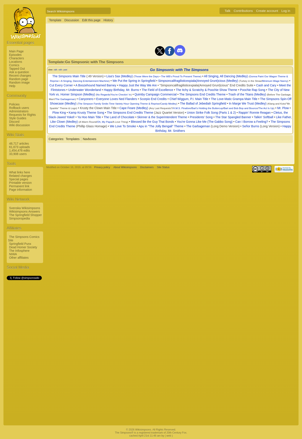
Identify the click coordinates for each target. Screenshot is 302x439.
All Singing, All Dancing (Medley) (226, 76)
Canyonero (86, 99)
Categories (56, 139)
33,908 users (18, 154)
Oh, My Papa (104, 121)
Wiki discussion (19, 125)
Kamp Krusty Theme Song (86, 112)
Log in (285, 11)
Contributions (243, 11)
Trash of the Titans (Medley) (247, 94)
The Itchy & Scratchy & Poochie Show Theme (206, 90)
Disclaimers (147, 167)
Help (12, 86)
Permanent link (19, 186)
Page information (20, 189)
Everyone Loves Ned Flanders (116, 99)
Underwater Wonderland (84, 90)
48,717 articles (19, 143)
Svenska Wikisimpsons (24, 208)
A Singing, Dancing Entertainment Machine (85, 80)
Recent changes (20, 75)
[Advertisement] (24, 346)
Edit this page (91, 20)
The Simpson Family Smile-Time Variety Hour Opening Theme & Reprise (119, 103)
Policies (14, 104)
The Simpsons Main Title (69, 76)
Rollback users (19, 108)
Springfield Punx (20, 243)
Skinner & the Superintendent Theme (162, 117)
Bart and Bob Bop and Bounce (241, 108)
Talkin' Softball (263, 117)
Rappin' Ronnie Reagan (255, 112)
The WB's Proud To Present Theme (181, 76)
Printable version (20, 182)
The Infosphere (19, 250)
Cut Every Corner (61, 85)
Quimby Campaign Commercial (156, 94)
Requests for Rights (22, 114)
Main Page (16, 51)
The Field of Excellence (157, 90)
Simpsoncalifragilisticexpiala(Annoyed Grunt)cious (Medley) (198, 80)
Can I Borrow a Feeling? (251, 121)
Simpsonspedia (19, 218)
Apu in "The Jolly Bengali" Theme (161, 126)
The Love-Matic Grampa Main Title (234, 99)
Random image (19, 82)
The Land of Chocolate (119, 117)
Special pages (18, 179)
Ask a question (19, 72)
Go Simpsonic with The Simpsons (179, 70)
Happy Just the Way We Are (138, 85)
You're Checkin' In (121, 94)
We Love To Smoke (123, 126)
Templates (73, 139)
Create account (267, 11)
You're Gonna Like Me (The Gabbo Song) (204, 121)
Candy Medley (168, 103)
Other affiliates (19, 257)
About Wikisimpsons (125, 167)
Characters (16, 58)
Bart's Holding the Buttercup (207, 108)
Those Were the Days (146, 76)
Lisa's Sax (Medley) (119, 76)
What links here (19, 172)
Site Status (163, 167)
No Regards (103, 94)
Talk (228, 11)
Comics (14, 65)
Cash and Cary (266, 85)
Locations (15, 61)
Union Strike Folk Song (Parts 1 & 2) (211, 112)
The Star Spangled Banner (233, 117)
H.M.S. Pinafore (182, 108)
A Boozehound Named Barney (95, 85)
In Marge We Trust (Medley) (247, 103)
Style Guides (17, 118)
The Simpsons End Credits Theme (202, 94)
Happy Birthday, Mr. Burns (121, 90)
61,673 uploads (19, 147)
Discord (14, 121)
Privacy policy (102, 167)
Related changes (20, 176)
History (108, 20)
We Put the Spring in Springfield (133, 80)
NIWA (13, 254)
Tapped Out (17, 68)
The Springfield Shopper (25, 215)
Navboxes (89, 139)
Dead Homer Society (23, 247)
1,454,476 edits (19, 150)
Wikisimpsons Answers (24, 211)
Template (55, 20)
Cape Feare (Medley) (133, 108)
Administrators (18, 111)
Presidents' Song (201, 117)
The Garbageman (65, 99)
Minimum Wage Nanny (274, 80)
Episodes (15, 54)
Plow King (59, 112)
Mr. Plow (283, 108)
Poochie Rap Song (252, 90)
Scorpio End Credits (153, 99)
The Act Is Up (266, 108)
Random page (18, 79)
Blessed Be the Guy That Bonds (152, 121)
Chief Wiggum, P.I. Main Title (188, 99)
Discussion (71, 20)
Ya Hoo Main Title (89, 117)
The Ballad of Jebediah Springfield (203, 103)
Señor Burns (250, 126)
